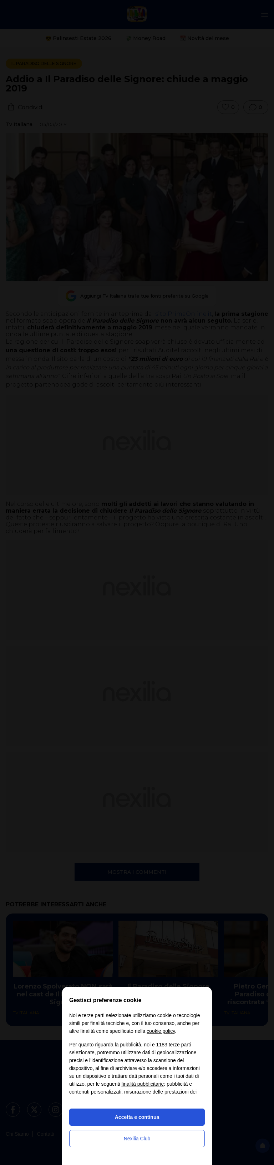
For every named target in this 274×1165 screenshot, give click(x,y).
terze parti (180, 1044)
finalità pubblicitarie (142, 1084)
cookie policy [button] (161, 1031)
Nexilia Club (137, 1138)
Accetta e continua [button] (137, 1117)
